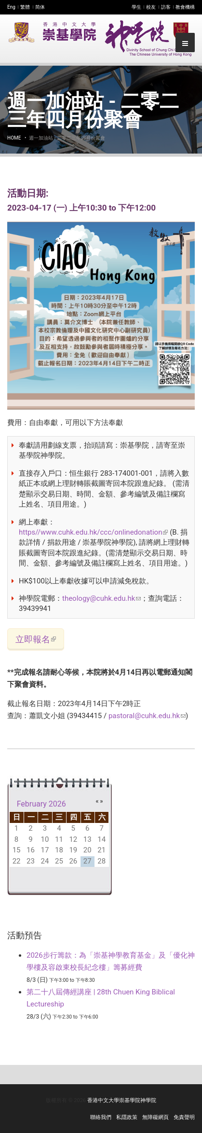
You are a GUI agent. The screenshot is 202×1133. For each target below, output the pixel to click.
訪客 (166, 7)
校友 (151, 7)
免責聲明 (184, 1117)
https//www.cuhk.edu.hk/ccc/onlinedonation (93, 532)
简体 (40, 7)
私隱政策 (126, 1117)
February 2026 (41, 803)
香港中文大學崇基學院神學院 (121, 1100)
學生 (136, 7)
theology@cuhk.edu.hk (101, 598)
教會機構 (185, 7)
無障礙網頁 (155, 1117)
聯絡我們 (100, 1117)
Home (14, 138)
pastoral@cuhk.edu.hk (147, 715)
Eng (11, 7)
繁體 (25, 7)
